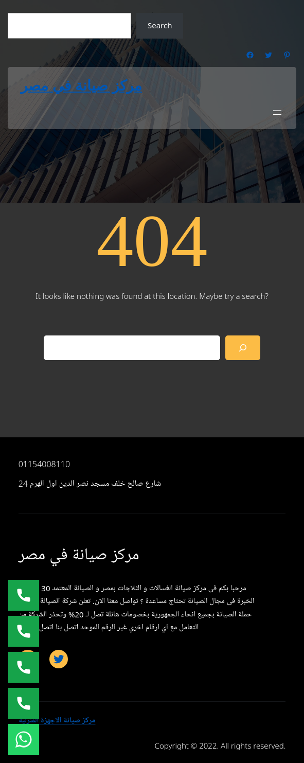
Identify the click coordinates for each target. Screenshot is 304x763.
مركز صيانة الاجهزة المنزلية (57, 720)
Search (160, 25)
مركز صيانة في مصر (81, 86)
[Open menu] (277, 113)
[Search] (242, 347)
